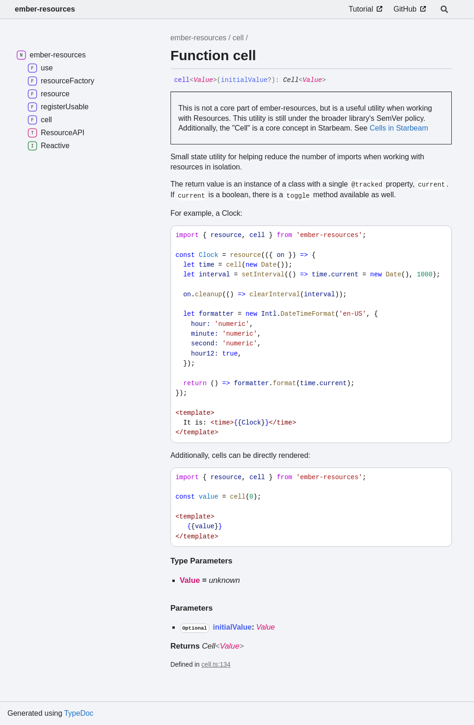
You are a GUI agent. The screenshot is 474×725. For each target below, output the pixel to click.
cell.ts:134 (216, 664)
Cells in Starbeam (399, 128)
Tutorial (360, 9)
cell (238, 38)
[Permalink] (332, 80)
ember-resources (45, 9)
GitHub (405, 9)
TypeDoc (78, 713)
